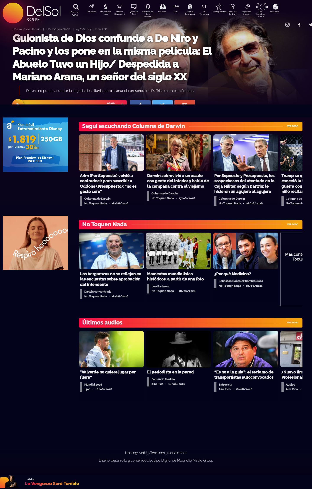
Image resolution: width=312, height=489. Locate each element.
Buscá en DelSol (75, 14)
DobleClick (90, 12)
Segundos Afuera (257, 14)
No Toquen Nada (105, 14)
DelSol (43, 11)
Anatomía (287, 12)
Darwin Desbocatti (120, 14)
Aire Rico (166, 12)
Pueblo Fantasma (196, 14)
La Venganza (211, 14)
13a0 (181, 12)
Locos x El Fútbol (241, 14)
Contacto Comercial (278, 22)
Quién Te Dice (136, 14)
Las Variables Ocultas (272, 14)
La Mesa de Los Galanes (150, 14)
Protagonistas (226, 12)
